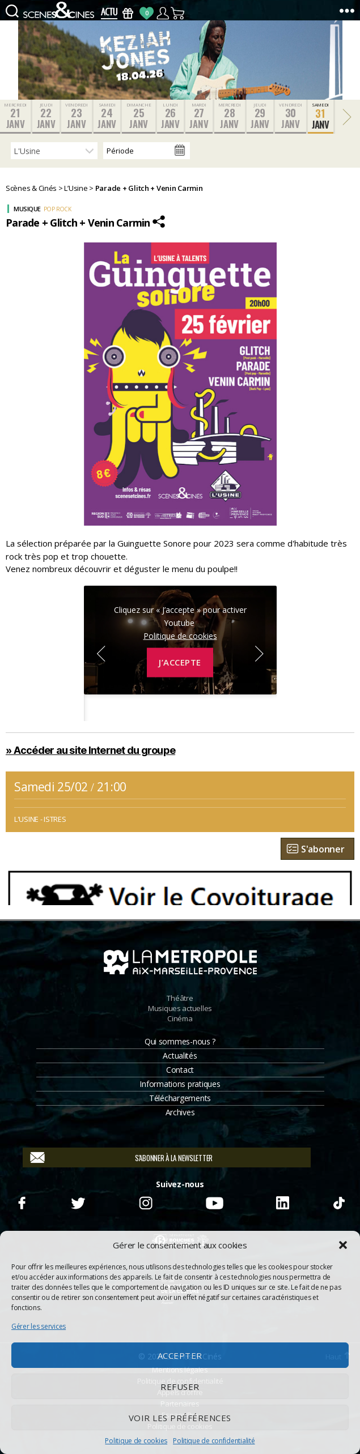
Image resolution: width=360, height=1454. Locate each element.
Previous (101, 653)
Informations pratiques (179, 1083)
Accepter (180, 1355)
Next (259, 653)
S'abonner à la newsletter (174, 1157)
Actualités (180, 1055)
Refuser (180, 1386)
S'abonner (323, 849)
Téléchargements (180, 1098)
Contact (180, 1069)
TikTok (338, 1201)
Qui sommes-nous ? (180, 1041)
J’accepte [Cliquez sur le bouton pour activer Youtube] (180, 662)
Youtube (214, 1201)
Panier (178, 13)
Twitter (77, 1201)
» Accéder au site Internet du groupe (90, 750)
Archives (180, 1112)
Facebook (21, 1201)
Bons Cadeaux (127, 13)
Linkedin (282, 1201)
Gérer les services (38, 1326)
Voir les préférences (180, 1417)
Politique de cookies (136, 1441)
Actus (109, 13)
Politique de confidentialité (214, 1441)
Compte (162, 13)
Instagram (146, 1201)
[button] (343, 1245)
